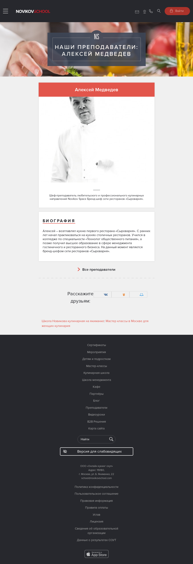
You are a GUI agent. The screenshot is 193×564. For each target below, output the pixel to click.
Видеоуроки (96, 414)
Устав (96, 514)
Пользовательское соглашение (96, 494)
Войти (177, 11)
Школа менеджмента (96, 380)
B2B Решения (96, 421)
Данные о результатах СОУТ (96, 540)
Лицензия (96, 521)
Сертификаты (96, 345)
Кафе (96, 387)
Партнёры (97, 394)
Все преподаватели (98, 269)
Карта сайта (96, 428)
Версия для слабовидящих (92, 451)
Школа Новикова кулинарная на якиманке (73, 321)
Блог (96, 400)
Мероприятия (96, 352)
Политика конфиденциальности (96, 487)
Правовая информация (96, 501)
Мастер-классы (96, 366)
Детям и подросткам (96, 359)
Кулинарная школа (96, 373)
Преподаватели (96, 408)
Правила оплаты (96, 507)
